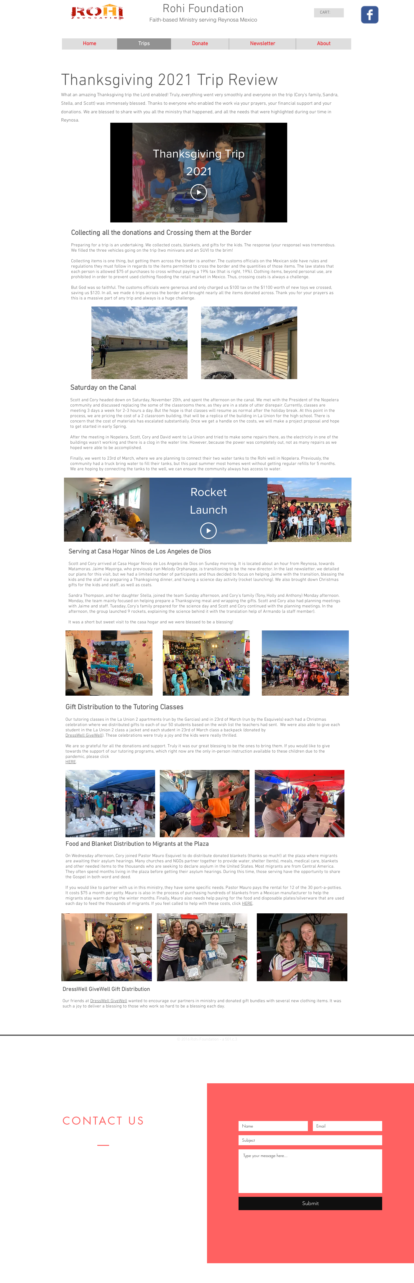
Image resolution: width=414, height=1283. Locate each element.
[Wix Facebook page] (370, 15)
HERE (70, 762)
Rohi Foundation (203, 9)
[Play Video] (198, 192)
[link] (329, 12)
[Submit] (310, 1203)
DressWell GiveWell (83, 735)
